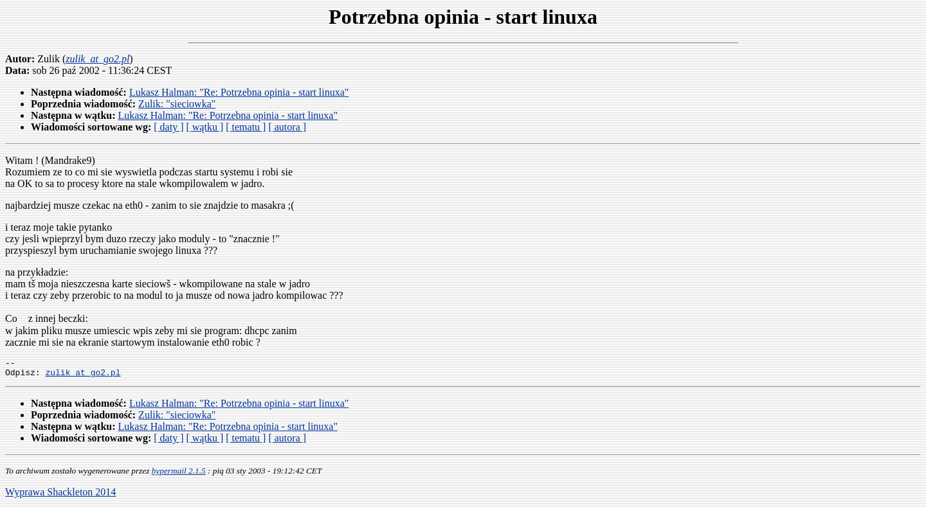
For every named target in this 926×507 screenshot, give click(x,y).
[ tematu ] (246, 126)
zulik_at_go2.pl (82, 376)
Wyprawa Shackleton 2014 (60, 495)
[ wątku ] (204, 126)
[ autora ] (287, 126)
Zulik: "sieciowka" (176, 103)
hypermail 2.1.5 (179, 474)
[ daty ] (168, 126)
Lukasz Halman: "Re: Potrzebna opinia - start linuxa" (239, 92)
